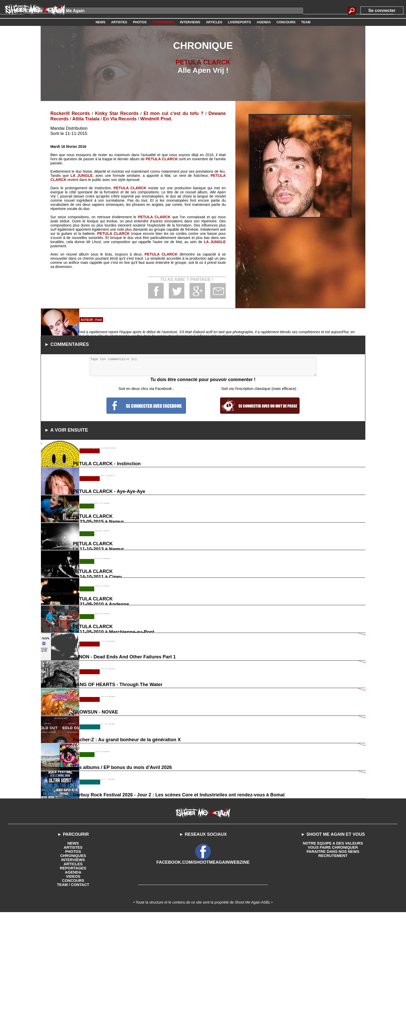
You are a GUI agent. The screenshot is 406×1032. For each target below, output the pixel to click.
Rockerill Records (69, 113)
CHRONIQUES (73, 973)
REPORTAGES (73, 986)
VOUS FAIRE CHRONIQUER (333, 965)
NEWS (73, 961)
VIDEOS (73, 994)
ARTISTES (73, 965)
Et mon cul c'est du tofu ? (173, 113)
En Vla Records (117, 118)
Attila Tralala (84, 118)
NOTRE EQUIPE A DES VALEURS (332, 961)
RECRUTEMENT (333, 973)
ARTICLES (73, 981)
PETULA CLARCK (203, 62)
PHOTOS (73, 969)
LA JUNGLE (81, 175)
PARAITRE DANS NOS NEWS (333, 969)
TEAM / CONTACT (73, 1002)
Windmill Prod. (151, 118)
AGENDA (73, 990)
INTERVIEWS (73, 977)
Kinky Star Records (116, 113)
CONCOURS (73, 998)
